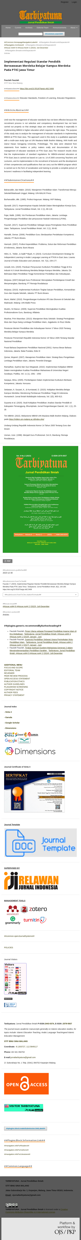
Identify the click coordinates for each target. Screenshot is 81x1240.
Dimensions (10, 728)
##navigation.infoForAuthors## (16, 1150)
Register (65, 2)
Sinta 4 (8, 712)
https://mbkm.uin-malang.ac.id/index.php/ (26, 419)
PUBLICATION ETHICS (14, 681)
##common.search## (54, 34)
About (73, 28)
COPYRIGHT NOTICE (13, 690)
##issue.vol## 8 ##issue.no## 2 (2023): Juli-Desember (26, 48)
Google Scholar (12, 723)
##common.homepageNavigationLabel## (21, 42)
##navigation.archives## (14, 45)
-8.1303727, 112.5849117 (26, 1047)
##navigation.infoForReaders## (16, 1146)
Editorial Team (42, 28)
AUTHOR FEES (11, 692)
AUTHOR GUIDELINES (14, 684)
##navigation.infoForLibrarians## (17, 1154)
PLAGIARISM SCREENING (16, 687)
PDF (8, 561)
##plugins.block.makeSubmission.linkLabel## (25, 1128)
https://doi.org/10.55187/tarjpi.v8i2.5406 (37, 89)
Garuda (8, 717)
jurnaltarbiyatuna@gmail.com (23, 1057)
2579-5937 (67, 1024)
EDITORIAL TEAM (12, 670)
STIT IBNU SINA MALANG (16, 1041)
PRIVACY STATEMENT (14, 695)
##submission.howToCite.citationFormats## (23, 594)
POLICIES (8, 947)
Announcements (59, 28)
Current (18, 28)
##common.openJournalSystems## (19, 936)
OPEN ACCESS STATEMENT (17, 679)
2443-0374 (49, 1024)
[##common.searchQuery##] (30, 34)
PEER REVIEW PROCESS (16, 676)
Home (8, 28)
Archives (29, 28)
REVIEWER (9, 673)
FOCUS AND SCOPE (13, 668)
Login (74, 2)
